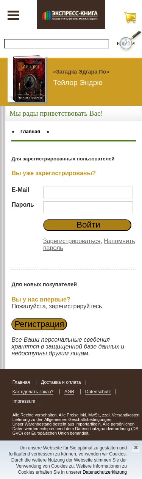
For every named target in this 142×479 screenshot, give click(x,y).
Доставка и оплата (61, 382)
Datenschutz (98, 391)
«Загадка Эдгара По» (81, 72)
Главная (21, 382)
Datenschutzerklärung (105, 472)
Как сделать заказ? (33, 391)
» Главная (25, 131)
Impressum (24, 401)
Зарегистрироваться (71, 241)
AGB (69, 391)
